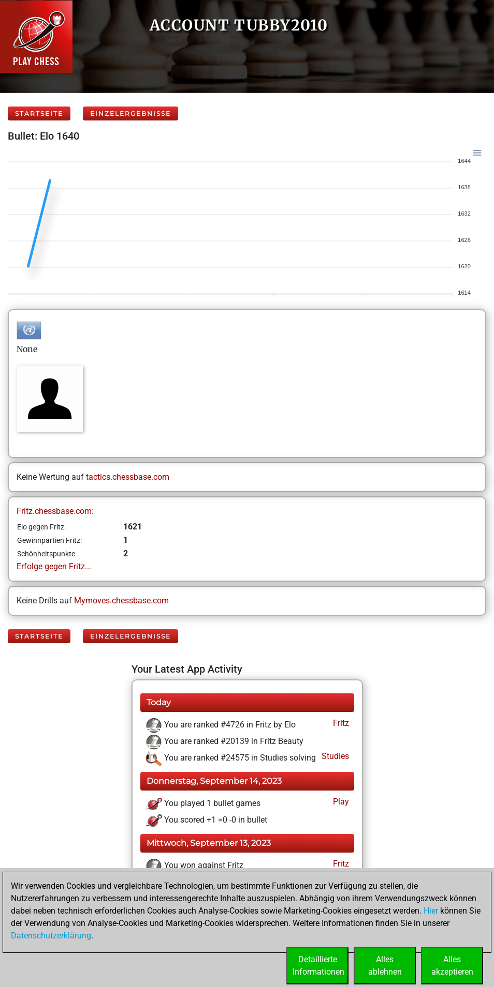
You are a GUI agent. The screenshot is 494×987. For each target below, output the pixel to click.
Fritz (340, 723)
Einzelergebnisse (130, 113)
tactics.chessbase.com (127, 477)
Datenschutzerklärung (51, 935)
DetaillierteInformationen (318, 965)
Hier (431, 911)
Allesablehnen (385, 965)
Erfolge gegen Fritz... (54, 566)
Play (340, 802)
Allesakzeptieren (452, 965)
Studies (334, 756)
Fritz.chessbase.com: (55, 511)
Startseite (39, 113)
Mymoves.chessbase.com (121, 600)
